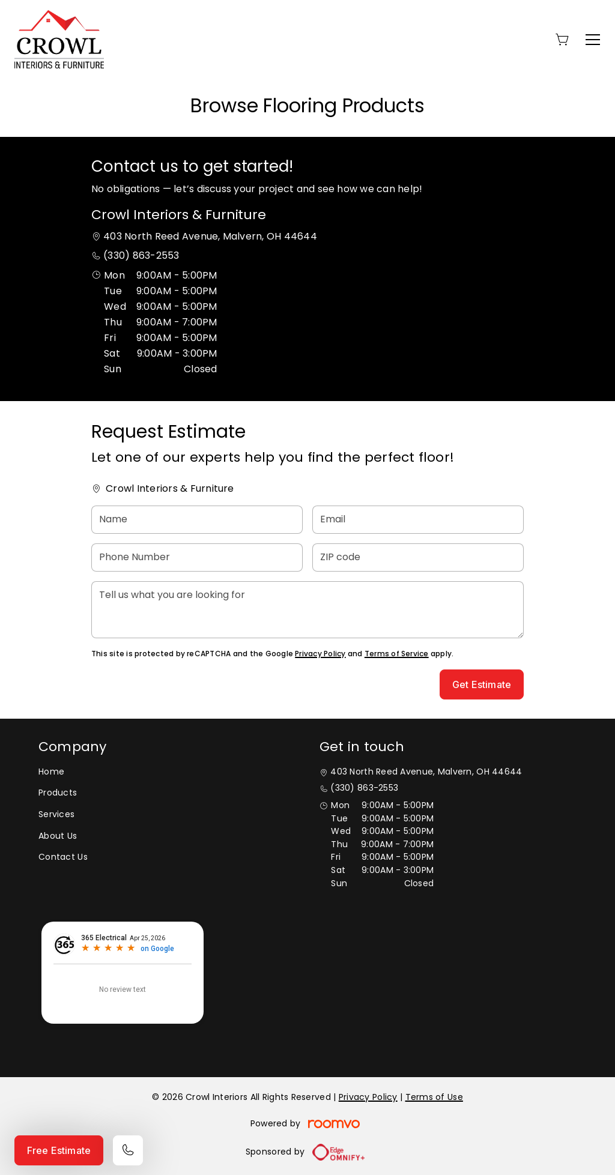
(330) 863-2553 (141, 255)
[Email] (418, 520)
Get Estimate (481, 684)
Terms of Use (434, 1097)
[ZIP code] (418, 557)
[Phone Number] (197, 557)
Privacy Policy (320, 653)
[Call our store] (128, 1150)
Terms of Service (397, 653)
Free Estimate (59, 1150)
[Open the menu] (593, 39)
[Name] (197, 520)
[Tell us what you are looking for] (307, 609)
